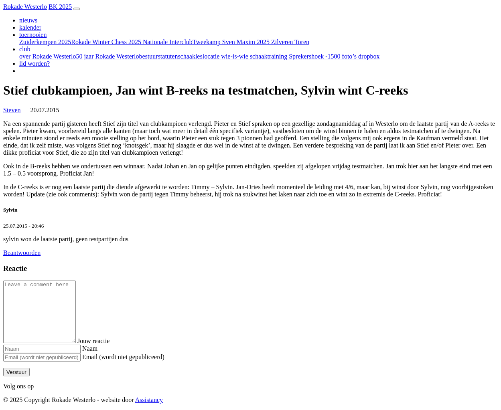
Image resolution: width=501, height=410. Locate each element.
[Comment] (43, 312)
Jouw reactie (101, 340)
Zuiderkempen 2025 (45, 41)
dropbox (368, 56)
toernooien (33, 34)
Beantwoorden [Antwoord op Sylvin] (22, 252)
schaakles (190, 56)
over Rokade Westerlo (47, 56)
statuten (168, 56)
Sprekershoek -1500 (313, 56)
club (24, 49)
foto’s (349, 56)
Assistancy (149, 399)
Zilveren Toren (289, 41)
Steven (12, 110)
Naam (89, 348)
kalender (30, 27)
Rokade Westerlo (25, 6)
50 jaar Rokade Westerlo (107, 56)
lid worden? (34, 63)
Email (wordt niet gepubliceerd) (123, 356)
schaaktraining (267, 56)
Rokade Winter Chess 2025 (106, 41)
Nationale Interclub (167, 41)
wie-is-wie (233, 56)
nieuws (28, 20)
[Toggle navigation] (76, 9)
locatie (211, 56)
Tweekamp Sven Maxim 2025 (231, 41)
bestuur (148, 56)
